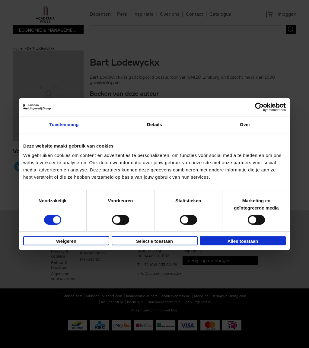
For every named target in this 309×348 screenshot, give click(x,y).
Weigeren (66, 241)
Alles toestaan (243, 241)
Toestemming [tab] (64, 124)
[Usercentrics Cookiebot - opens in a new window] (259, 107)
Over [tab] (245, 124)
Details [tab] (154, 124)
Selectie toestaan (154, 241)
